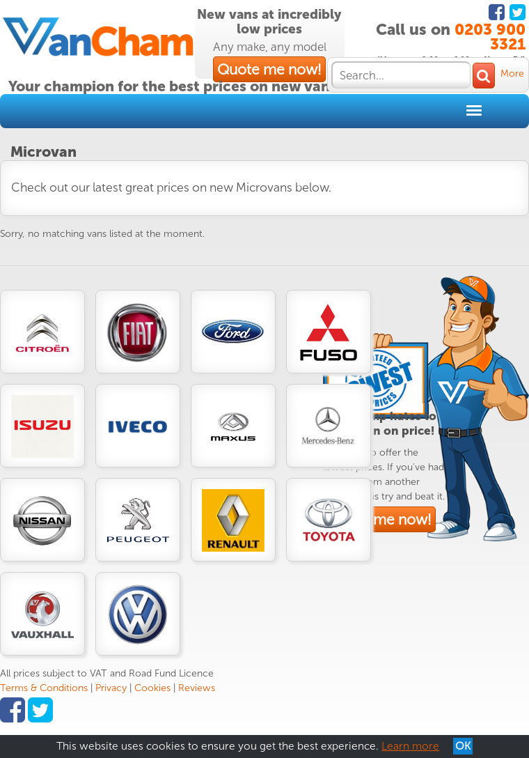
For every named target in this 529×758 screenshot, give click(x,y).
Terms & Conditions (44, 688)
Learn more (410, 746)
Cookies (152, 688)
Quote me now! (269, 69)
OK (463, 746)
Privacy (111, 688)
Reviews (196, 688)
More (512, 73)
